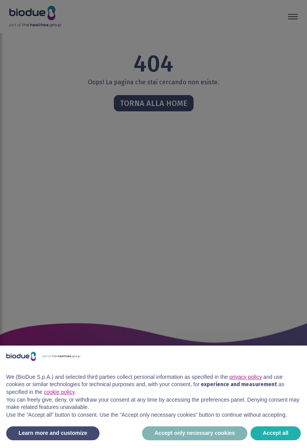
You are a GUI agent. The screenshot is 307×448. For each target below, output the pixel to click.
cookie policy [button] (59, 392)
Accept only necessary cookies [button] (194, 433)
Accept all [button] (275, 433)
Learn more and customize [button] (53, 433)
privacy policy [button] (245, 377)
